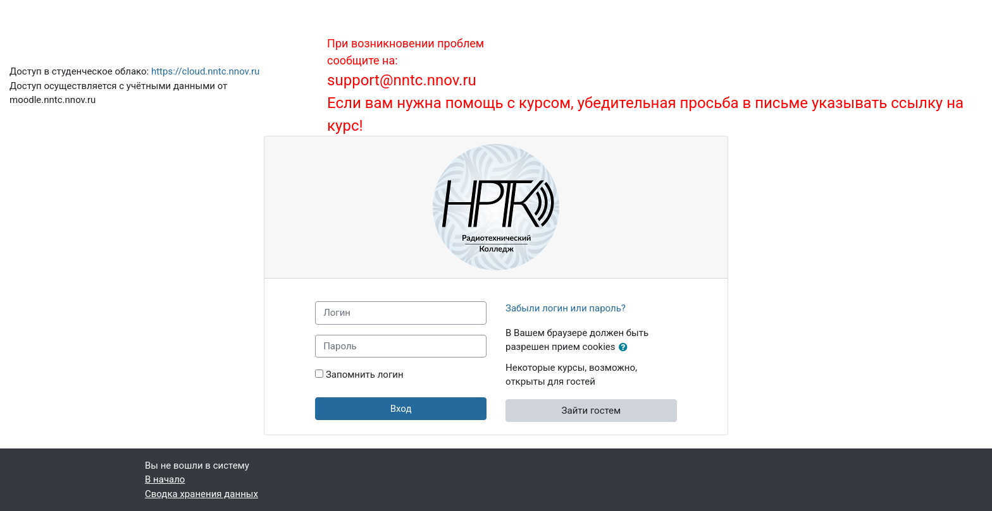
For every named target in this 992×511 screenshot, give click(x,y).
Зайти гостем (591, 410)
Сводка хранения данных (201, 494)
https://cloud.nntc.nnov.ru (205, 71)
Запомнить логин (365, 374)
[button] (625, 348)
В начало (165, 479)
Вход (401, 408)
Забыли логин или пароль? (565, 308)
